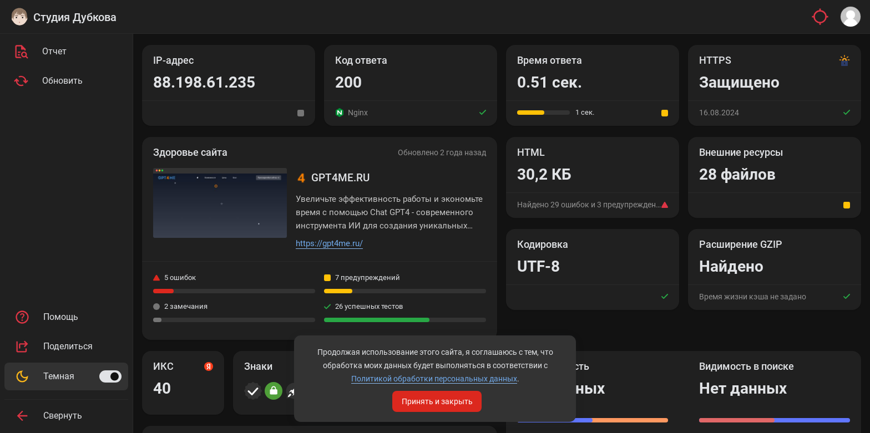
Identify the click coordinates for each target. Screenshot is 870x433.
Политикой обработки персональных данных (434, 378)
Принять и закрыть (437, 401)
